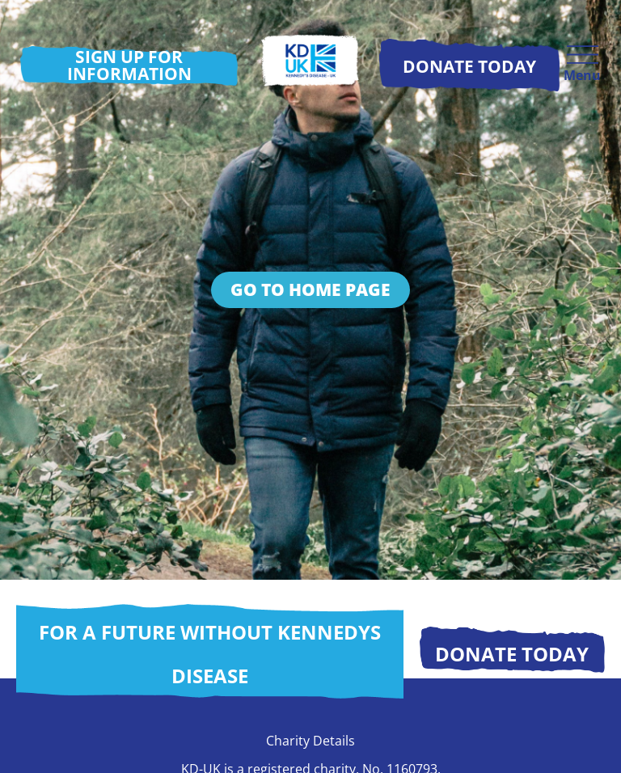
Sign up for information (129, 65)
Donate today (512, 653)
